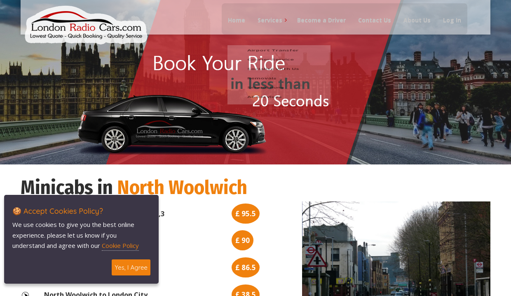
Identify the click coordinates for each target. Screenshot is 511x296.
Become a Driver (317, 25)
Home (232, 25)
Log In (448, 25)
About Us (413, 25)
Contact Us (370, 25)
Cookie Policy (120, 245)
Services (266, 25)
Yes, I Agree (131, 267)
